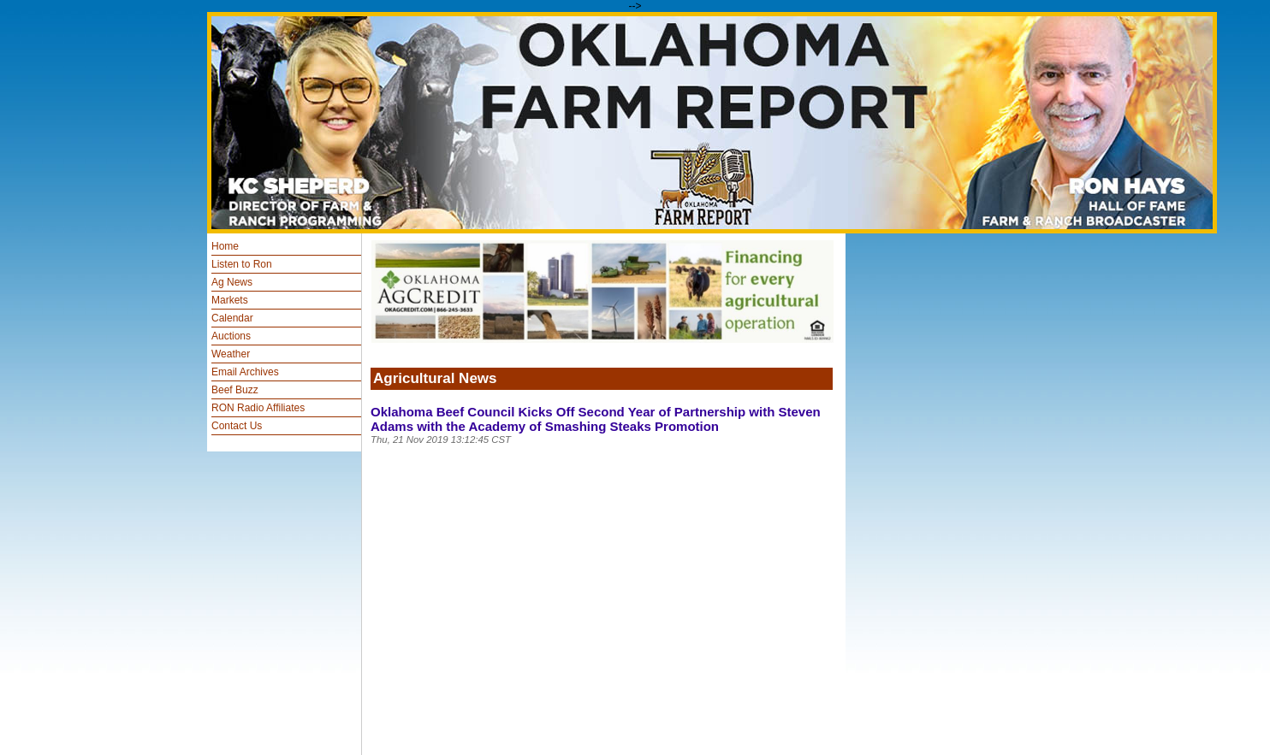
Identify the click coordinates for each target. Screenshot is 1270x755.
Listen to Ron (241, 264)
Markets (229, 300)
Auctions (231, 336)
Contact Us (236, 426)
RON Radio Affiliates (258, 408)
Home (225, 246)
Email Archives (245, 372)
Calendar (232, 318)
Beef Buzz (234, 390)
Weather (230, 354)
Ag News (231, 282)
